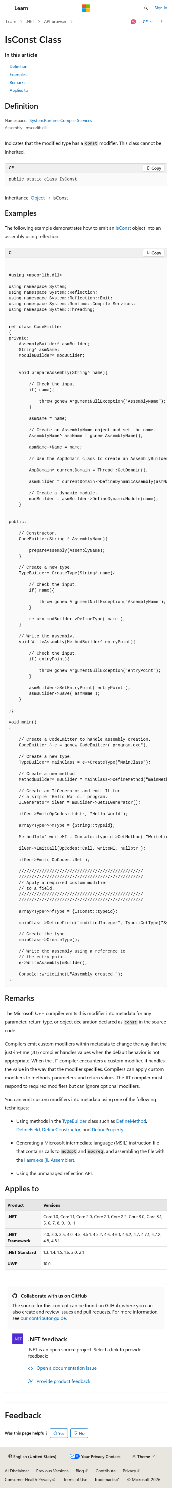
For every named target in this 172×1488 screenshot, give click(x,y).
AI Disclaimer (17, 1471)
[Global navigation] (6, 8)
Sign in (160, 8)
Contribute (106, 1471)
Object (38, 197)
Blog (80, 1471)
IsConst (123, 228)
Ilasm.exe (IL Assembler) (49, 1160)
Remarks (17, 82)
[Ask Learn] (133, 22)
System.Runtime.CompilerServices (61, 120)
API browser (55, 21)
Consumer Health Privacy (28, 1479)
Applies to (19, 90)
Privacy (129, 1471)
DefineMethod (131, 1121)
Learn (11, 21)
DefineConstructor (61, 1129)
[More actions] (162, 22)
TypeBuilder (74, 1121)
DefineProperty (107, 1129)
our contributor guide (43, 1318)
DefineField (28, 1129)
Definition (18, 66)
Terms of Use (75, 1479)
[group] (86, 622)
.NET (30, 21)
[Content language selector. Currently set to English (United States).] (32, 1456)
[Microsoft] (86, 8)
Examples (18, 74)
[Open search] (146, 8)
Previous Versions (52, 1471)
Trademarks (105, 1479)
